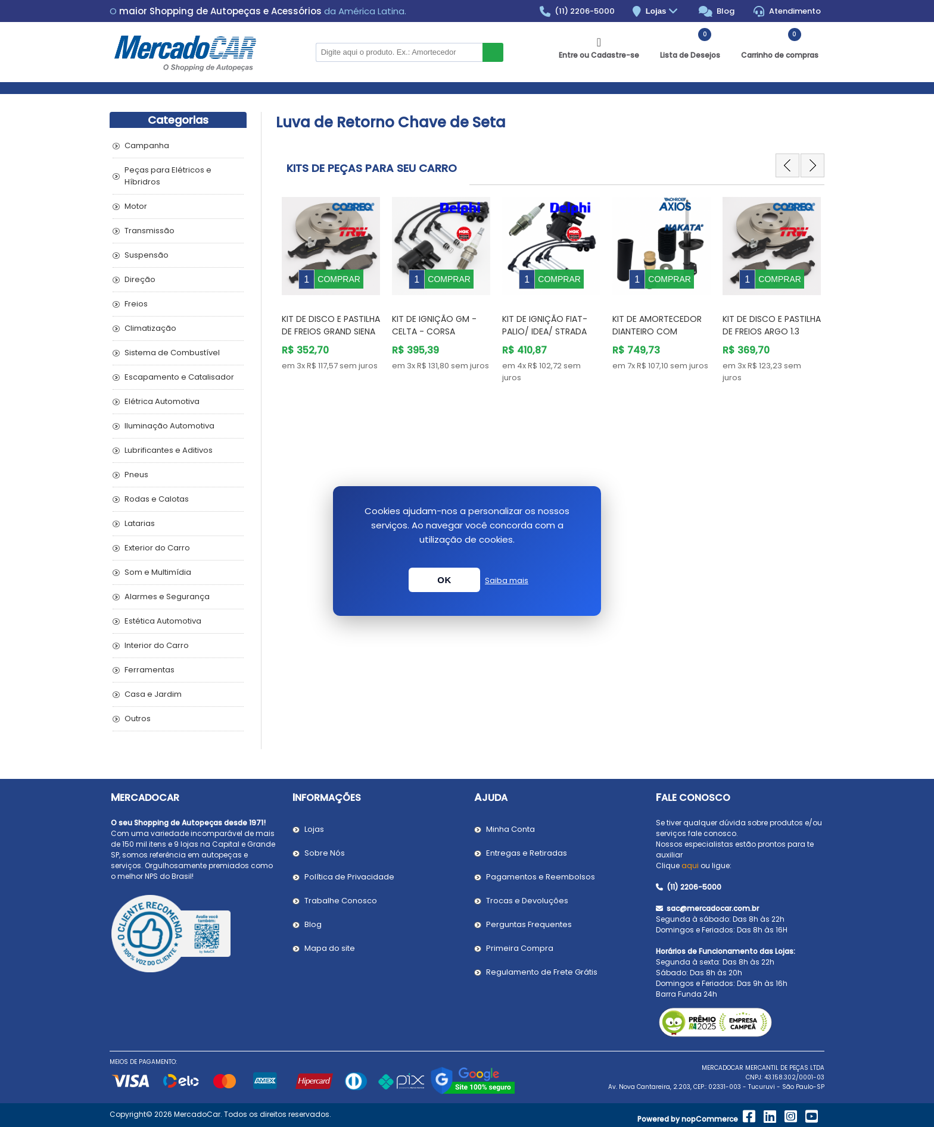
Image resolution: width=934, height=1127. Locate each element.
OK (444, 580)
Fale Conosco (693, 797)
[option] (331, 280)
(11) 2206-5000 (577, 11)
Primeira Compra (519, 948)
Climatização (150, 328)
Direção (139, 279)
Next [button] (812, 165)
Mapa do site (329, 948)
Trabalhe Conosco (340, 900)
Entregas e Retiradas (526, 853)
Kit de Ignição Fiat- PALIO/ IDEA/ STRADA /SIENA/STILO (544, 322)
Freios (136, 303)
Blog (717, 11)
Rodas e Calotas (156, 499)
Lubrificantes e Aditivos (168, 450)
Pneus (136, 474)
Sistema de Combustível (172, 352)
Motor (135, 206)
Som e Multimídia (157, 572)
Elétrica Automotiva (162, 401)
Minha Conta (510, 829)
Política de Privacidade (349, 876)
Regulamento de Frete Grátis (541, 972)
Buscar (492, 52)
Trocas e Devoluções (527, 900)
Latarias (139, 523)
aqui (690, 865)
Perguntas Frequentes (529, 924)
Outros (137, 718)
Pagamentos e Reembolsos (540, 876)
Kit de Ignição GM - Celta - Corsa (434, 316)
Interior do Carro (156, 645)
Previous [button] (787, 165)
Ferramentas (149, 669)
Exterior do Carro (157, 547)
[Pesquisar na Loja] (399, 52)
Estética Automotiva (162, 621)
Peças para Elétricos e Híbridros (167, 175)
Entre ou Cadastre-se (599, 55)
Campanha (146, 145)
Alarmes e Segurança (167, 596)
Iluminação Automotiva (169, 425)
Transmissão (149, 230)
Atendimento (787, 11)
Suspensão (146, 255)
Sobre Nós (324, 853)
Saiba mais (506, 580)
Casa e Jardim (153, 694)
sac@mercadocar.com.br (707, 908)
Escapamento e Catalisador (179, 377)
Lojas (663, 11)
